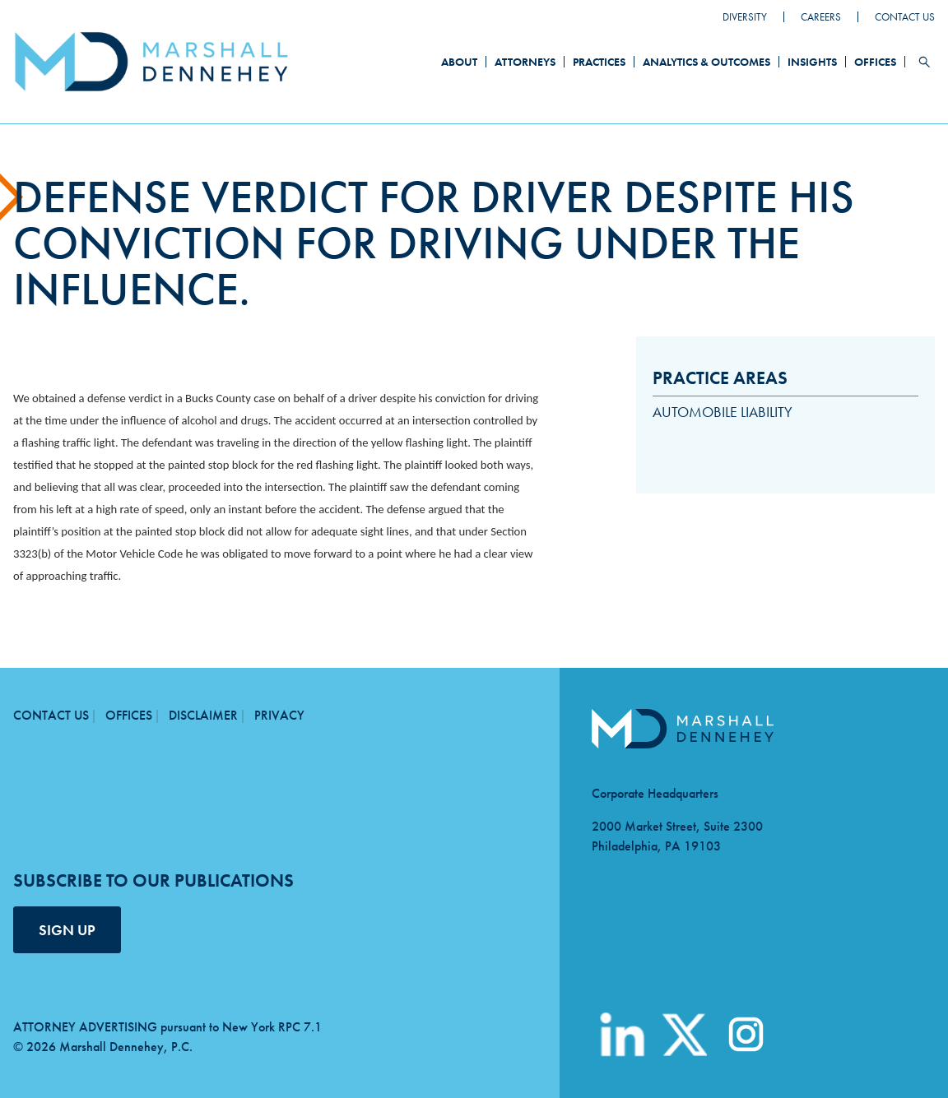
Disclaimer (203, 715)
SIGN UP (67, 929)
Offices (875, 61)
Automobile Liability (722, 411)
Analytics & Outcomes (706, 61)
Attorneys (525, 61)
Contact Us (905, 17)
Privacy (279, 715)
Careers (821, 17)
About (459, 61)
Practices (599, 61)
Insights (812, 61)
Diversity (745, 17)
